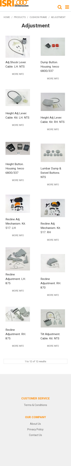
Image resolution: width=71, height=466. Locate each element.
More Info (18, 74)
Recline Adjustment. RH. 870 (50, 283)
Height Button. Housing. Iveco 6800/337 (14, 168)
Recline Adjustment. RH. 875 (15, 334)
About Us (35, 423)
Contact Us (35, 435)
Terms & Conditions (35, 405)
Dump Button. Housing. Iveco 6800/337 (49, 67)
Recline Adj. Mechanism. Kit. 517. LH (15, 224)
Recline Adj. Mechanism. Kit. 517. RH (50, 228)
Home (7, 17)
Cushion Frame (38, 17)
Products (20, 17)
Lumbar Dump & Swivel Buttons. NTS (50, 173)
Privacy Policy (35, 429)
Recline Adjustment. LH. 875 (15, 279)
